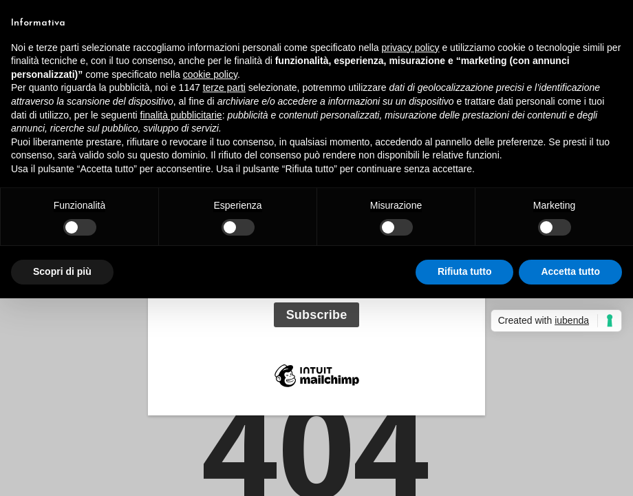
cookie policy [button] (210, 74)
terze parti (224, 87)
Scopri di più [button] (62, 271)
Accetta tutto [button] (570, 271)
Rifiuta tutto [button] (465, 271)
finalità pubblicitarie (181, 115)
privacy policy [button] (411, 47)
